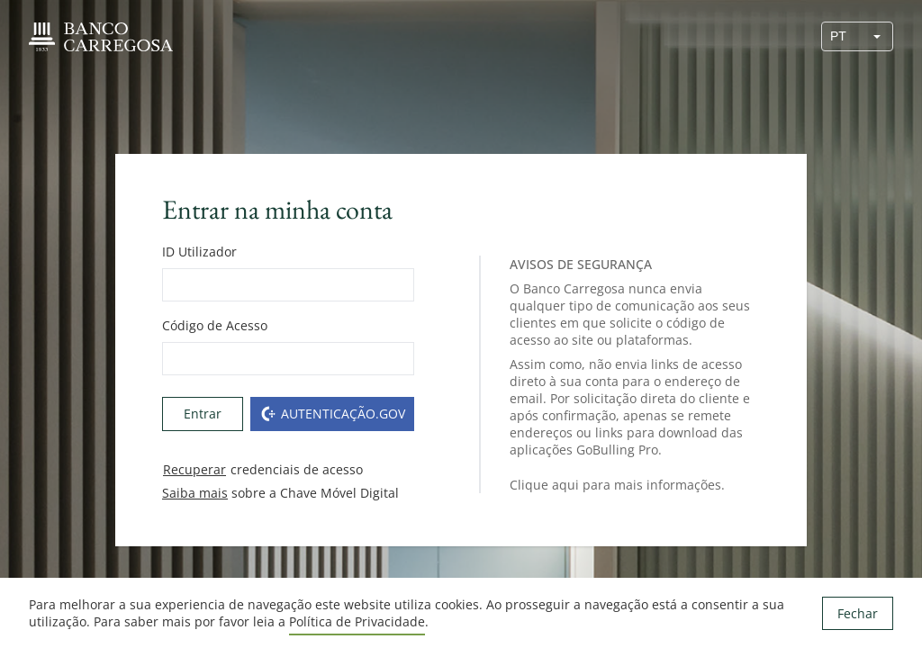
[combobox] (842, 36)
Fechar (857, 613)
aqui (565, 484)
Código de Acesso (214, 325)
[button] (877, 36)
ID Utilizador (199, 251)
